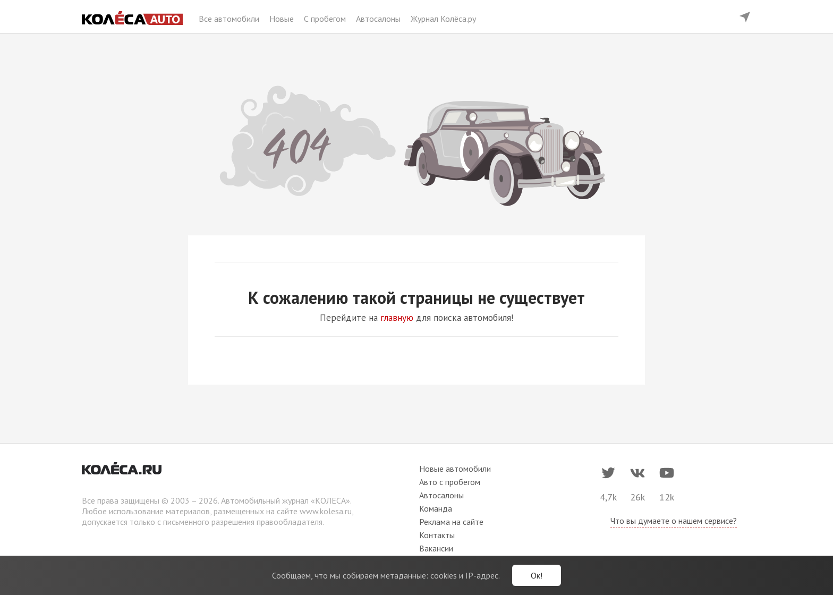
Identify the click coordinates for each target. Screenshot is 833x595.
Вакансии (436, 548)
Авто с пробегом (449, 482)
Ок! (536, 575)
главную (396, 318)
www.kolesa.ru (326, 511)
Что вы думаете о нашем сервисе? (673, 520)
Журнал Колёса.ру (443, 18)
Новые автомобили (455, 468)
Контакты (437, 535)
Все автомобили (230, 18)
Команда (435, 508)
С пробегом (326, 18)
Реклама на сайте (451, 521)
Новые (282, 18)
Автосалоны (379, 18)
